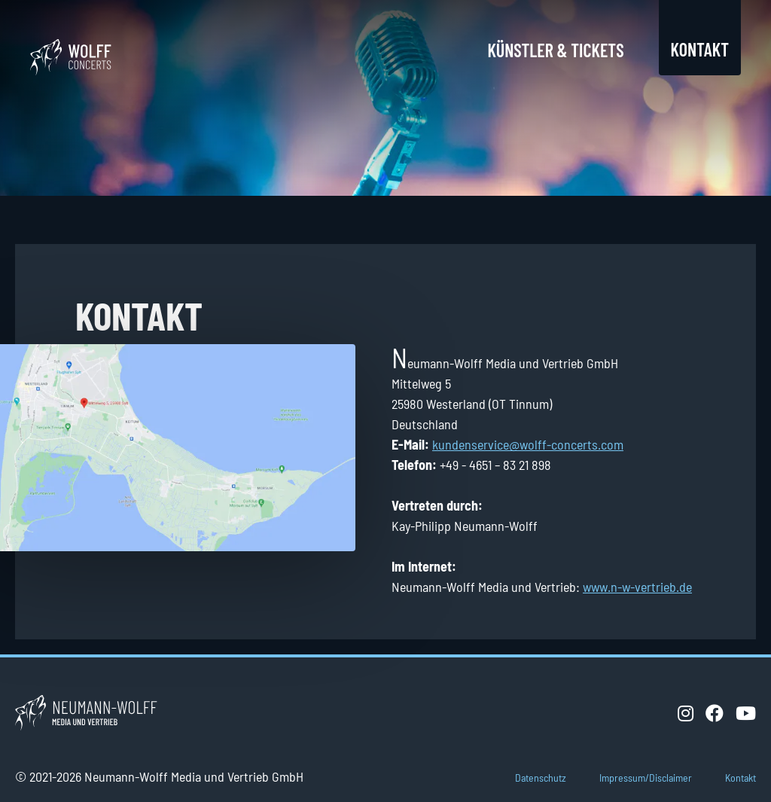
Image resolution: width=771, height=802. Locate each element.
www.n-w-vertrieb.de (637, 586)
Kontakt (700, 49)
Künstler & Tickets (555, 50)
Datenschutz (540, 777)
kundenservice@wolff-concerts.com (527, 444)
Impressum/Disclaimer (645, 777)
